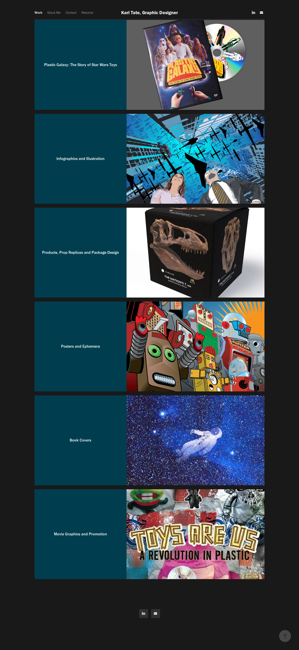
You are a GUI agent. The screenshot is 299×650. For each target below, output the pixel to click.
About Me (54, 13)
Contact (71, 13)
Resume (87, 13)
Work (38, 13)
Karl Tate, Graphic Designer (149, 12)
